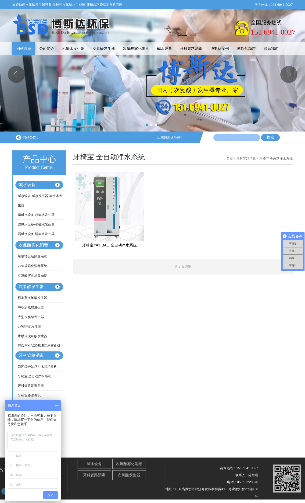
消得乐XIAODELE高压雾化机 (39, 345)
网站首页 (23, 49)
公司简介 (46, 49)
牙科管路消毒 (191, 49)
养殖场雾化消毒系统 (32, 266)
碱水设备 (164, 49)
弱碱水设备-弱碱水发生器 (36, 234)
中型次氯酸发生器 (31, 307)
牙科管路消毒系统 (31, 386)
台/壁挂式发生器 (30, 326)
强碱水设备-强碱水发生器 (36, 224)
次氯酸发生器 (104, 49)
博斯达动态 (246, 49)
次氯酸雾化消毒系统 (32, 275)
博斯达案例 (219, 49)
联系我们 (271, 49)
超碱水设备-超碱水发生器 (36, 215)
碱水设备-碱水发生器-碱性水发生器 (40, 200)
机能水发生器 (73, 49)
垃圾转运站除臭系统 (32, 256)
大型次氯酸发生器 (31, 317)
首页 (229, 158)
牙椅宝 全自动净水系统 (34, 376)
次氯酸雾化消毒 (136, 49)
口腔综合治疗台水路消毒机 (37, 366)
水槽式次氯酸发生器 (32, 336)
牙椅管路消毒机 (29, 395)
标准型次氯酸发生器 (32, 298)
